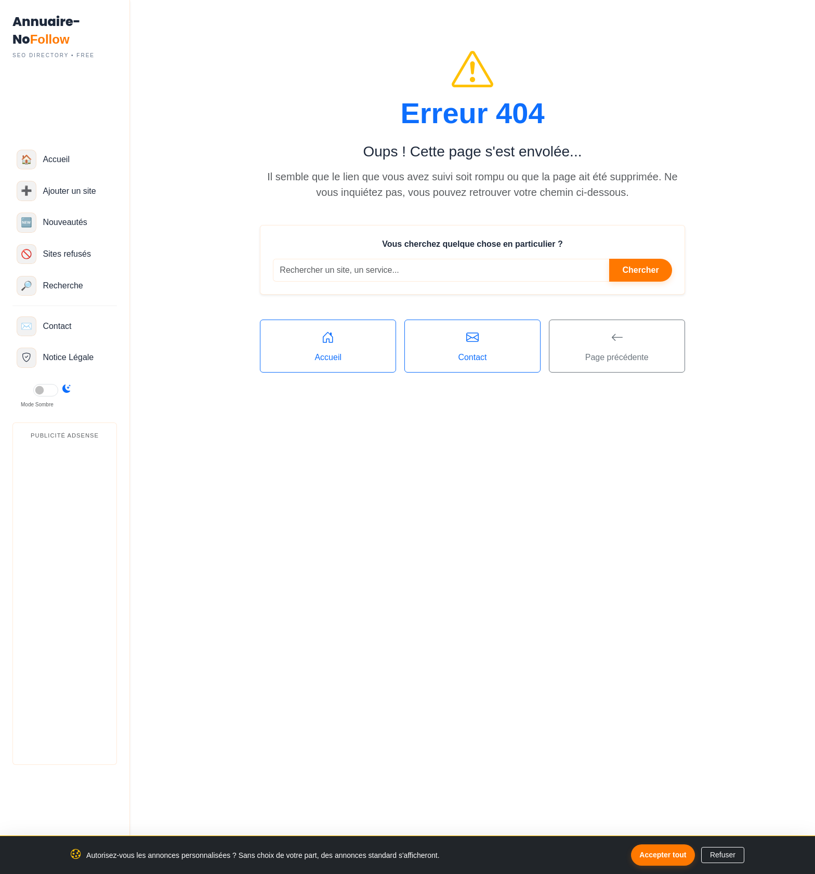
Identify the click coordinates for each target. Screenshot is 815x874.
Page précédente (617, 345)
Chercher (640, 270)
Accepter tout (662, 855)
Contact (472, 345)
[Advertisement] (64, 600)
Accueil (328, 345)
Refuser (722, 855)
